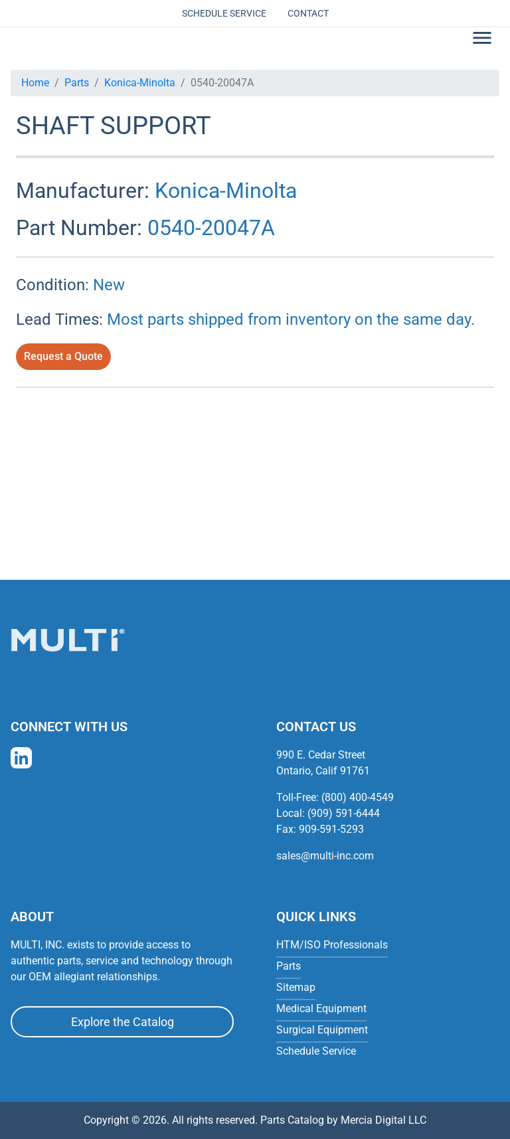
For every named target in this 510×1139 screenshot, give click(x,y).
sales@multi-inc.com (325, 855)
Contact (308, 13)
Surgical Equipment (322, 1029)
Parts (76, 82)
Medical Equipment (321, 1008)
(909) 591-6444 (343, 813)
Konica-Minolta (139, 82)
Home (35, 82)
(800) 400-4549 (357, 797)
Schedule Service (224, 13)
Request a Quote (63, 356)
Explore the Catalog (122, 1022)
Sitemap (295, 987)
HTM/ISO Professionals (332, 944)
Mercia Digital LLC (383, 1120)
